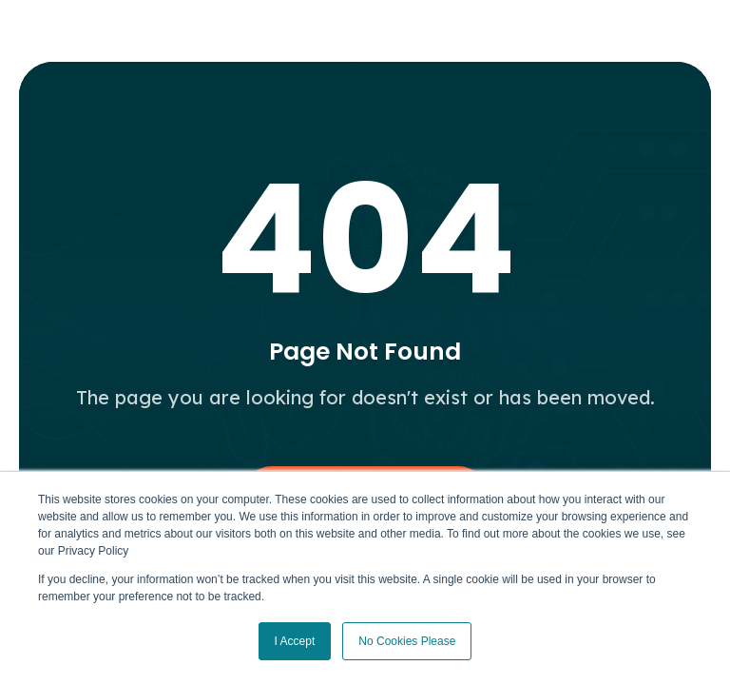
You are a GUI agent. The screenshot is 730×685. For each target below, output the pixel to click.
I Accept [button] (295, 641)
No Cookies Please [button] (406, 641)
